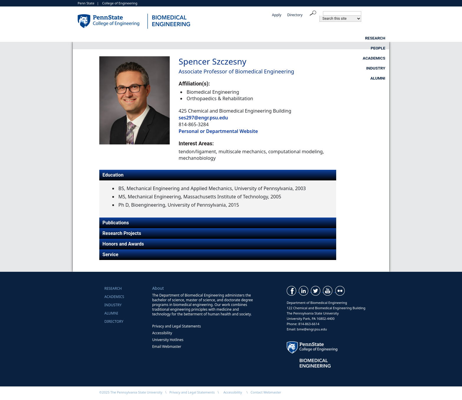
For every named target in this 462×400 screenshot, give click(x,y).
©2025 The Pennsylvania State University (130, 392)
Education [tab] (113, 175)
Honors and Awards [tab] (123, 244)
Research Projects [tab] (122, 233)
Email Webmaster (166, 346)
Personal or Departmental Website (218, 131)
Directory (295, 14)
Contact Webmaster (266, 392)
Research (187, 38)
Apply (276, 14)
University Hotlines (167, 339)
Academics (281, 38)
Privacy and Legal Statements (176, 326)
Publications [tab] (116, 222)
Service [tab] (110, 254)
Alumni (377, 38)
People (233, 38)
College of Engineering (119, 3)
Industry (331, 38)
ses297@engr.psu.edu (203, 117)
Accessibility (162, 332)
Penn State (86, 3)
